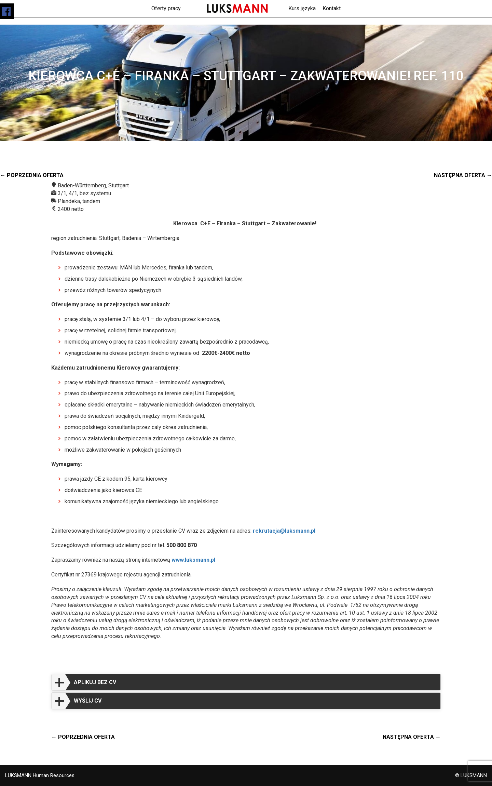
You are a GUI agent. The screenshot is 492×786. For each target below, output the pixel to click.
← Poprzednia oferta (32, 175)
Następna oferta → (463, 175)
